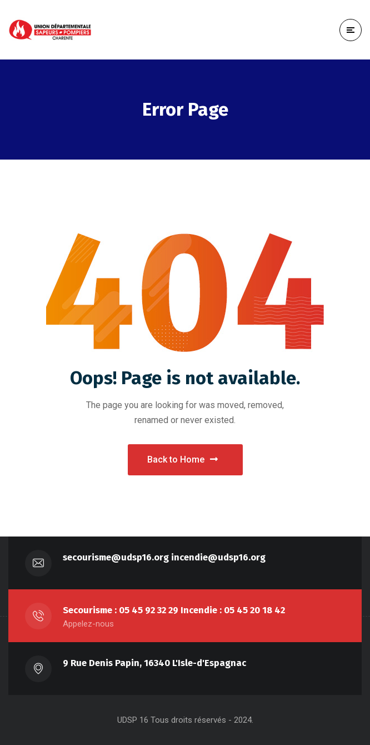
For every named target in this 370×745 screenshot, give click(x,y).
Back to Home (182, 459)
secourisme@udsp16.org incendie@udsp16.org (164, 557)
